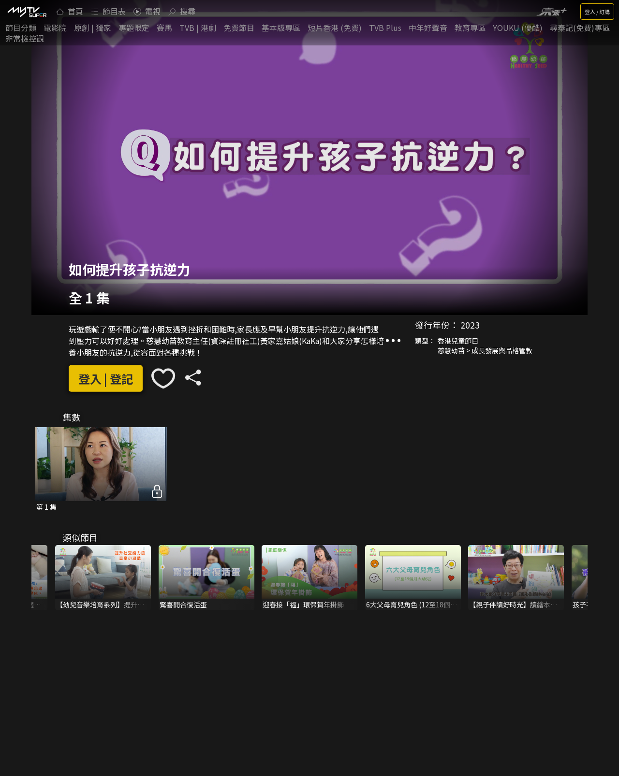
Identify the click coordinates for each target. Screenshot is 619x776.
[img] (26, 11)
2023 (470, 324)
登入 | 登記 (105, 378)
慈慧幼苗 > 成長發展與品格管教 (485, 350)
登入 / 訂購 (597, 11)
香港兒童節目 (458, 340)
